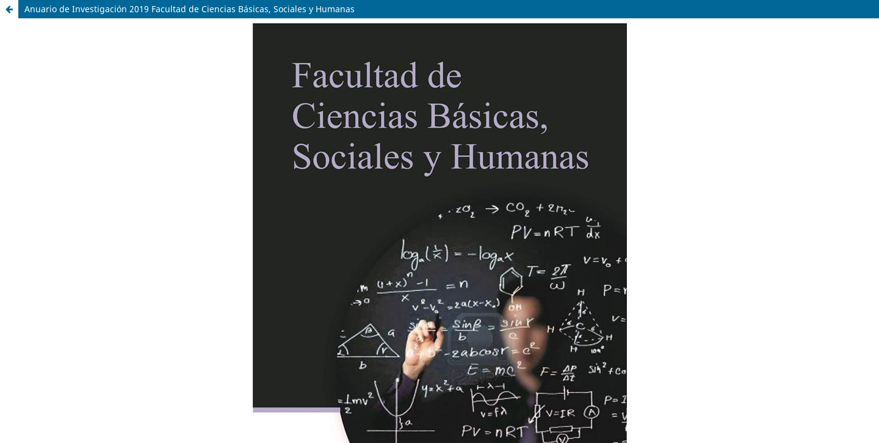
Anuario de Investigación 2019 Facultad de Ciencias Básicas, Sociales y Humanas (189, 9)
